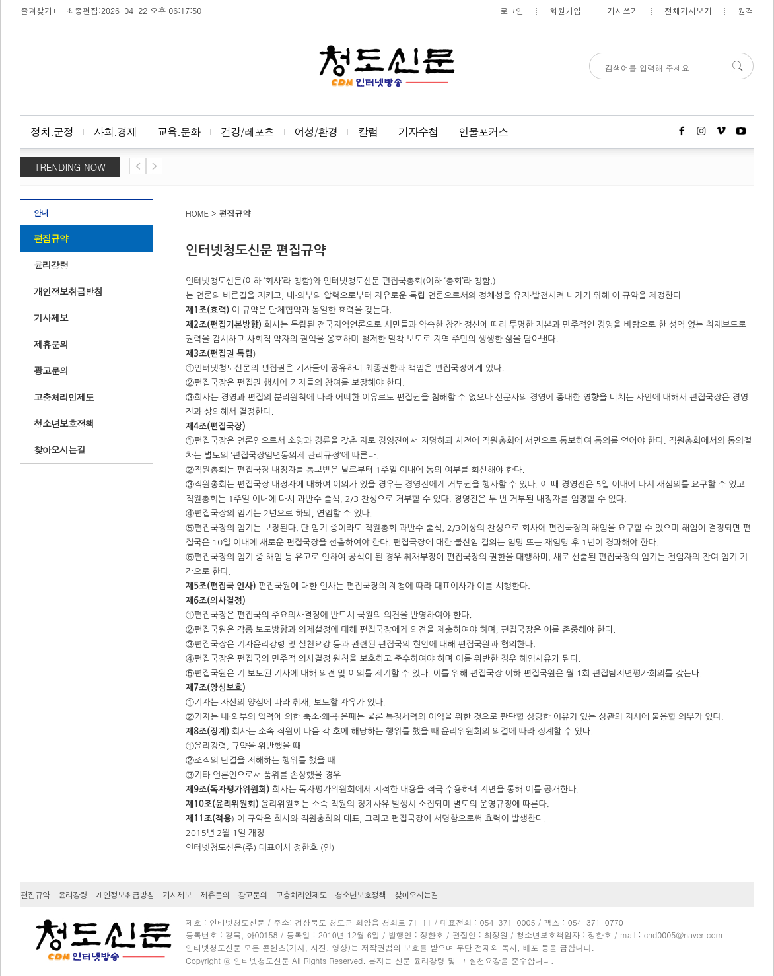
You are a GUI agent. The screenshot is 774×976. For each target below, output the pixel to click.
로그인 (512, 10)
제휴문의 (51, 344)
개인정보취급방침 (68, 291)
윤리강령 (51, 264)
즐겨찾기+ (38, 10)
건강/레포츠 (247, 131)
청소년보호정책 (64, 423)
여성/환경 (316, 131)
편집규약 (51, 238)
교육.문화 (178, 131)
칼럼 (368, 131)
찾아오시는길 (59, 449)
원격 (746, 10)
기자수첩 (418, 131)
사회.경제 (115, 131)
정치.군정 (51, 131)
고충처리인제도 (64, 396)
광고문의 (51, 370)
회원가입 (565, 10)
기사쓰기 (623, 10)
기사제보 (51, 317)
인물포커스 (483, 131)
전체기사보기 (688, 10)
